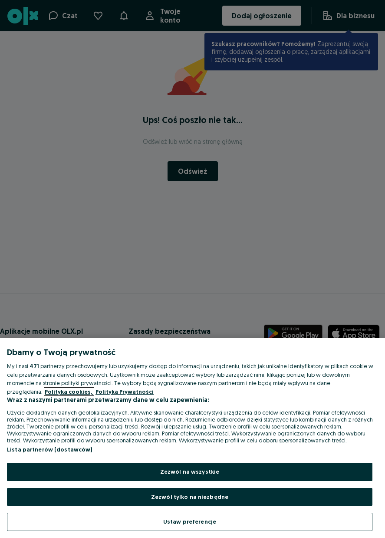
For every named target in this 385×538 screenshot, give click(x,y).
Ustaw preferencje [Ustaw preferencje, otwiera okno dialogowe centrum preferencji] (189, 521)
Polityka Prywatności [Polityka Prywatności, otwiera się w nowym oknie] (124, 391)
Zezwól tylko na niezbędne (189, 496)
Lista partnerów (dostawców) (49, 449)
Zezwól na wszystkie (189, 471)
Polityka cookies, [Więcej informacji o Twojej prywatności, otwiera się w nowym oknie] (69, 391)
